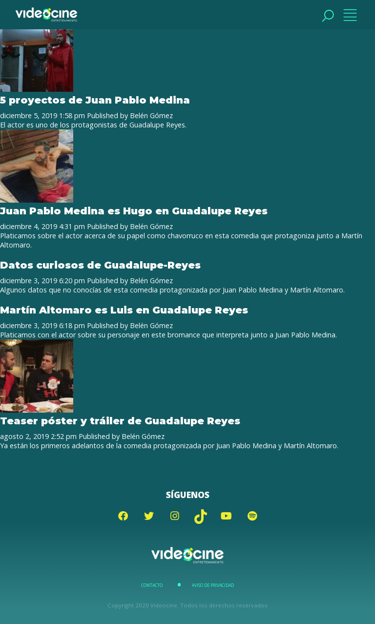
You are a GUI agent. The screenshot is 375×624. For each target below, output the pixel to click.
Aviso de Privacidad (213, 585)
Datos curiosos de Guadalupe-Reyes (100, 265)
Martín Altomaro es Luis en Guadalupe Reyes (124, 310)
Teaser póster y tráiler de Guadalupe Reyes (120, 421)
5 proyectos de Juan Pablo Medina (95, 100)
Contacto (152, 585)
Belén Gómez (151, 115)
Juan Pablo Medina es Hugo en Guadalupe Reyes (134, 211)
